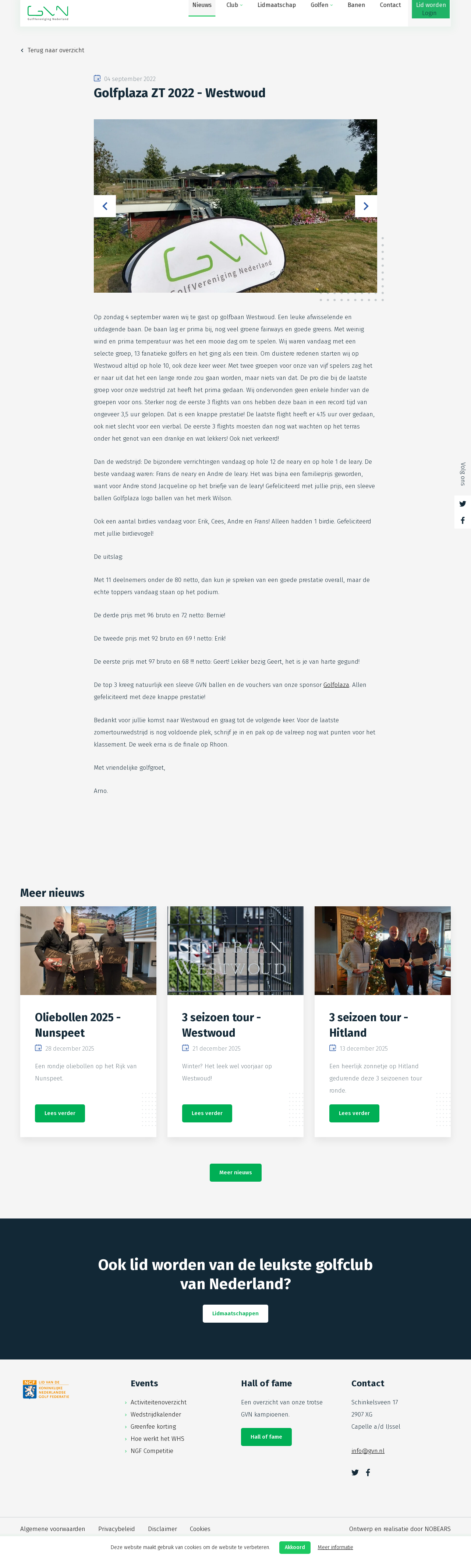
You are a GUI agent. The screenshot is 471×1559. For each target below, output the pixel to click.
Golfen (278, 13)
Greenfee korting (153, 1427)
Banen (315, 13)
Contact (349, 13)
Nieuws (160, 13)
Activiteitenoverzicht (159, 1402)
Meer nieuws (235, 1172)
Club (191, 13)
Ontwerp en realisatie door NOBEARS (400, 1529)
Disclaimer (162, 1529)
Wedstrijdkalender (156, 1414)
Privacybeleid (116, 1529)
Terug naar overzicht (56, 50)
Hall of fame (266, 1436)
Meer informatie (335, 1547)
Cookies (200, 1529)
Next (366, 206)
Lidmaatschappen (235, 1313)
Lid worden (389, 13)
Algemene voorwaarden (52, 1529)
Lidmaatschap (235, 13)
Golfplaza (336, 685)
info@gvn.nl (368, 1451)
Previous (105, 206)
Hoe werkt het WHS (157, 1439)
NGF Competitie (152, 1451)
